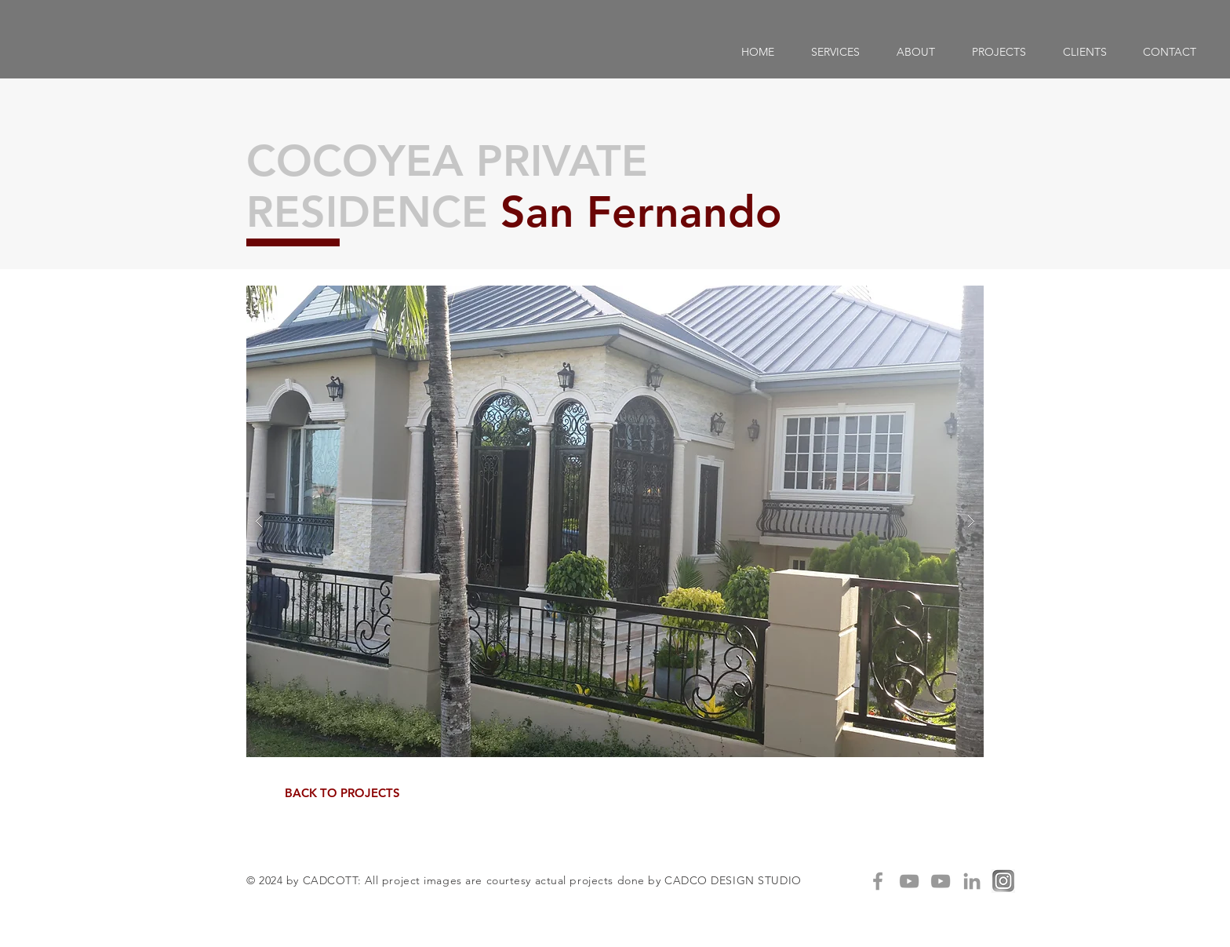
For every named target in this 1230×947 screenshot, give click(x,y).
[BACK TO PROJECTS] (342, 792)
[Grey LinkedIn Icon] (972, 881)
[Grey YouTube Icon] (909, 881)
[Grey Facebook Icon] (878, 881)
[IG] (1003, 881)
